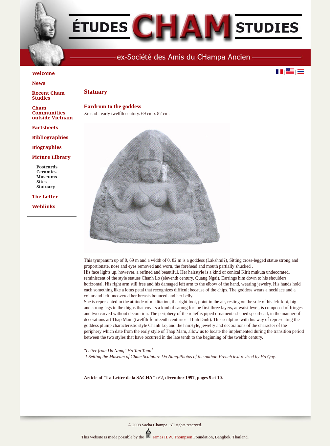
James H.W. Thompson (168, 436)
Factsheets (45, 127)
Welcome (43, 73)
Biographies (47, 147)
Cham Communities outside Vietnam (52, 112)
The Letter (45, 196)
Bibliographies (50, 137)
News (38, 83)
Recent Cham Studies (48, 95)
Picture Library (51, 157)
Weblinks (43, 206)
